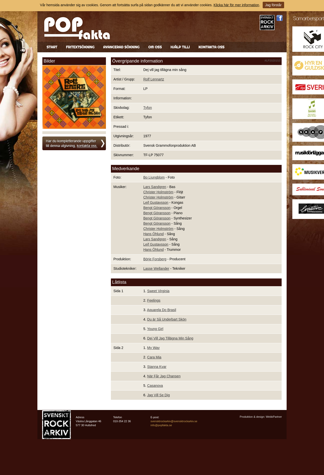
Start (52, 47)
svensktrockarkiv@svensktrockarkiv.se (174, 421)
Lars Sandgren (154, 187)
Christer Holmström (158, 192)
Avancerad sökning (121, 47)
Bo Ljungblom (154, 177)
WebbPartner (274, 416)
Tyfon (147, 108)
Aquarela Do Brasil (161, 310)
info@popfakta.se (161, 425)
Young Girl (155, 329)
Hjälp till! (180, 47)
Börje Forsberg (154, 259)
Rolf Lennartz (153, 79)
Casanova (155, 386)
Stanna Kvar (156, 367)
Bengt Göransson (156, 208)
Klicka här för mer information (236, 5)
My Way (153, 348)
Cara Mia (154, 357)
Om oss (155, 47)
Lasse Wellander (156, 269)
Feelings (154, 300)
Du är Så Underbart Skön (166, 319)
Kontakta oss (211, 47)
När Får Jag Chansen (164, 376)
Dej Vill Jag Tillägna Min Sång (170, 338)
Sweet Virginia (158, 291)
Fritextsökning (80, 47)
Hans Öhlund (153, 234)
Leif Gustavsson (155, 202)
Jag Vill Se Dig (158, 395)
